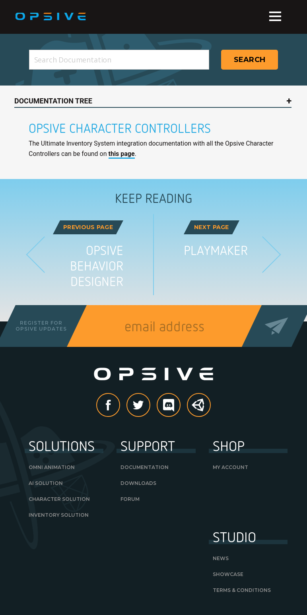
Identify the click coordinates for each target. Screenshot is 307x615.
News (221, 558)
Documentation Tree (53, 101)
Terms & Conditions (242, 590)
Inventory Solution (59, 515)
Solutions (62, 445)
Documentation (144, 467)
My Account (230, 467)
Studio (234, 536)
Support (147, 445)
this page (122, 154)
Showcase (228, 574)
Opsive (51, 17)
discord (180, 405)
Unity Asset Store (199, 409)
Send (276, 326)
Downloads (138, 483)
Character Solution (59, 499)
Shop (229, 445)
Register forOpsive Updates (41, 325)
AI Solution (46, 483)
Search (250, 59)
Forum (130, 499)
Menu (275, 16)
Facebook (119, 405)
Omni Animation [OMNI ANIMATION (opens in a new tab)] (52, 467)
